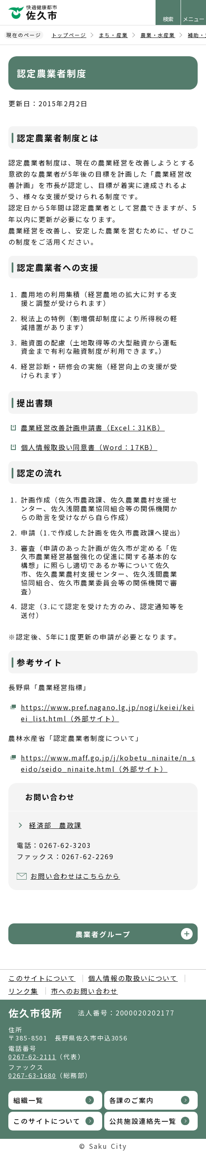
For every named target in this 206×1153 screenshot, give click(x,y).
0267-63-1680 (32, 1075)
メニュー (193, 19)
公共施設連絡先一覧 (142, 1121)
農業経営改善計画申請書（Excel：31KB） (93, 428)
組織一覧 (28, 1100)
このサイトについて (41, 978)
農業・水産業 (158, 34)
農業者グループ (102, 934)
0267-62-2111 (32, 1056)
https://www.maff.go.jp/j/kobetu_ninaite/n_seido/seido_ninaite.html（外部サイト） (108, 763)
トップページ (69, 34)
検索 (168, 19)
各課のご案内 (131, 1100)
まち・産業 (113, 34)
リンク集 (23, 991)
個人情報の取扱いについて (133, 978)
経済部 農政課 (55, 825)
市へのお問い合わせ (84, 991)
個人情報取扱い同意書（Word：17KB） (89, 447)
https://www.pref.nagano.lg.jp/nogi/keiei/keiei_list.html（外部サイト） (107, 712)
